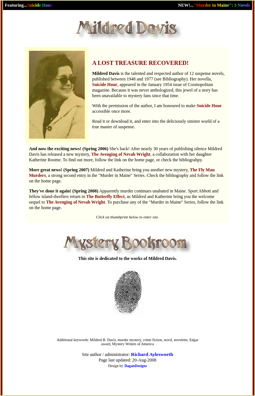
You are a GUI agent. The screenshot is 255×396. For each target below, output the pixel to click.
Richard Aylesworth (152, 354)
